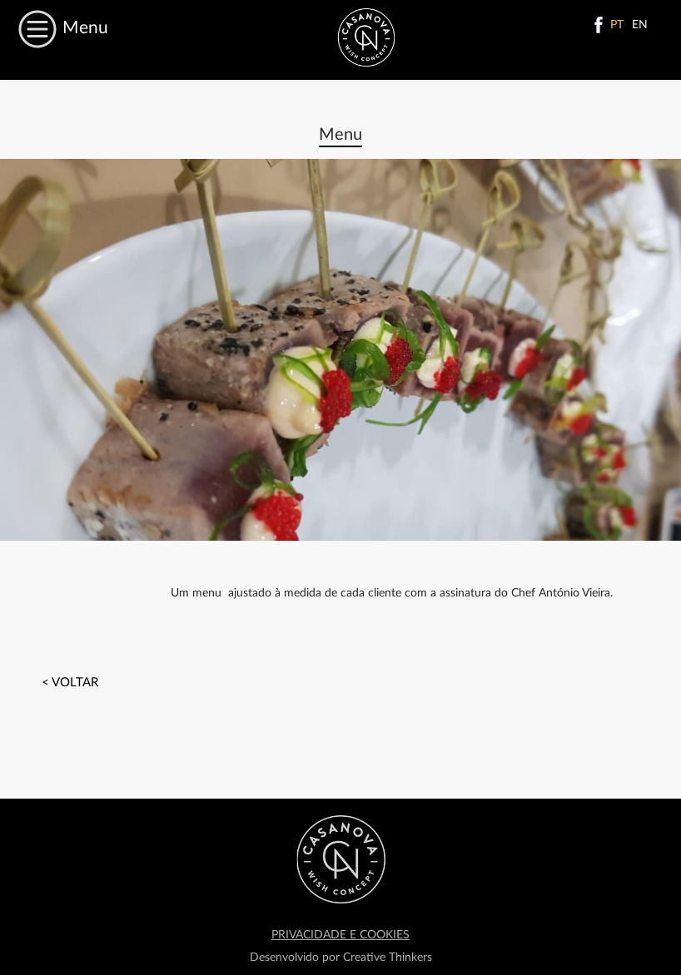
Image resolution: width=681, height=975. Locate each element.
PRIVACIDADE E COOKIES (340, 935)
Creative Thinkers (387, 957)
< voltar (70, 682)
